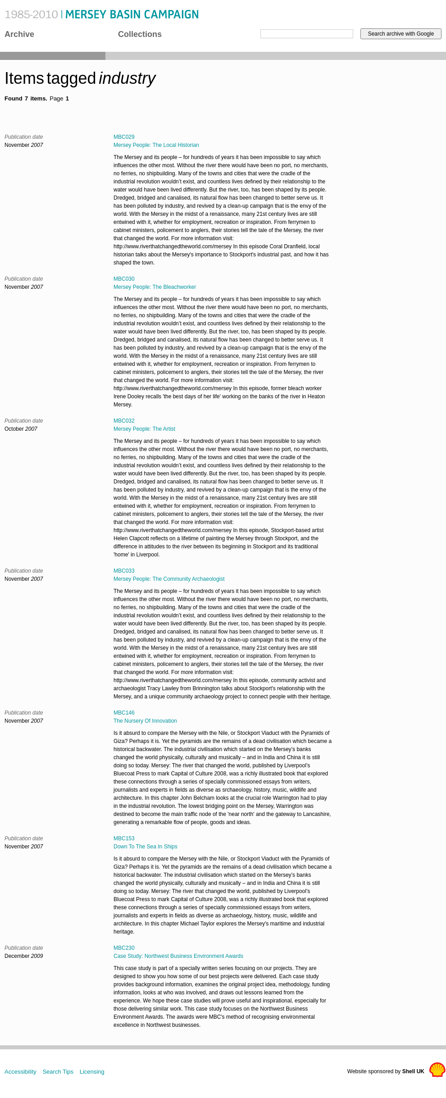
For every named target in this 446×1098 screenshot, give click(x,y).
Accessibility (20, 1071)
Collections (140, 34)
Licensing (92, 1071)
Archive (19, 34)
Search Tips (57, 1071)
